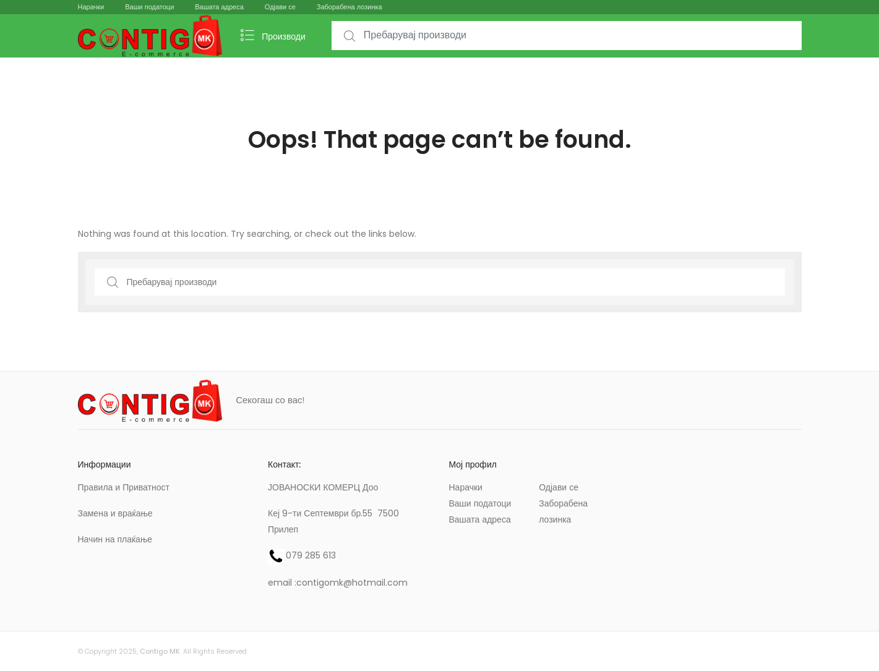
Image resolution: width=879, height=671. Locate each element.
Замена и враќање (115, 513)
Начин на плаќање (115, 539)
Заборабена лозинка (349, 7)
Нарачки (91, 7)
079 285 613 (311, 555)
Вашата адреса (219, 7)
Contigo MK (160, 651)
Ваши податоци (149, 7)
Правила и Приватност (123, 487)
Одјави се (280, 7)
